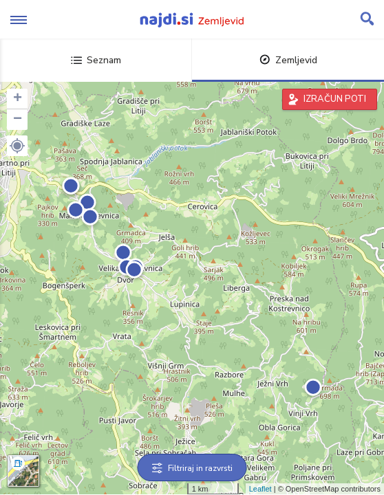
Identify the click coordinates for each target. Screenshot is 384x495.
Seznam (96, 60)
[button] (17, 145)
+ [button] (17, 99)
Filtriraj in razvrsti (192, 468)
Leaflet (260, 489)
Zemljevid (288, 60)
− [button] (17, 119)
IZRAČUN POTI (334, 99)
